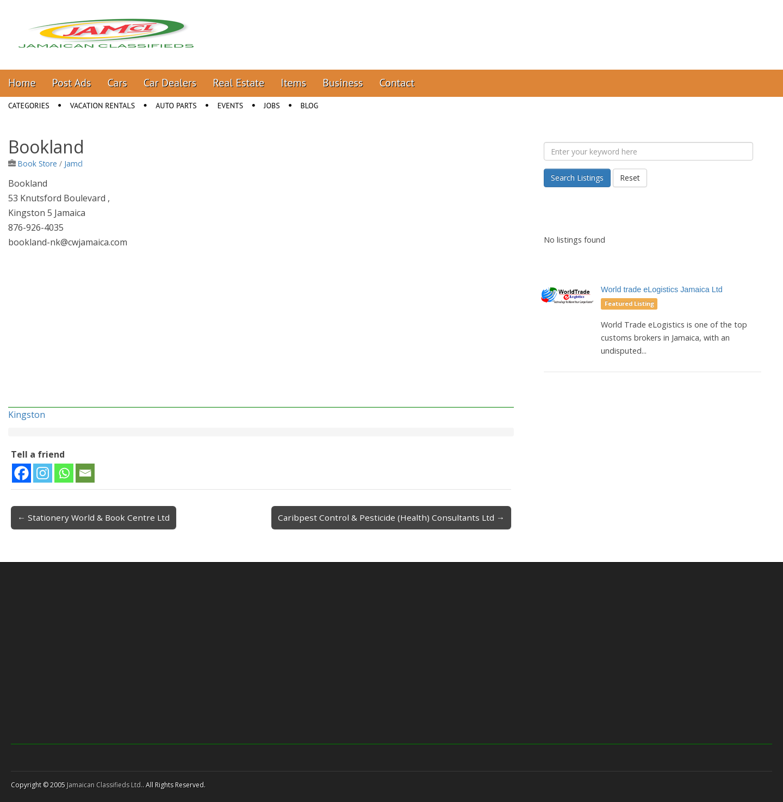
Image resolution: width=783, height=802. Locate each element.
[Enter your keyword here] (648, 151)
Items (293, 83)
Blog (310, 105)
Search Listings (577, 177)
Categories (28, 105)
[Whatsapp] (63, 473)
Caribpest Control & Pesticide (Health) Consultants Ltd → (391, 517)
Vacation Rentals (102, 105)
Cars (117, 83)
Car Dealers (170, 83)
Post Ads (71, 83)
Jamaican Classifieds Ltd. (104, 784)
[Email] (85, 473)
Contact (396, 83)
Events (230, 105)
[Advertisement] (261, 331)
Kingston (26, 415)
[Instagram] (42, 473)
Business (342, 83)
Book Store (37, 163)
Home (22, 83)
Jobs (271, 105)
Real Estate (238, 83)
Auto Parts (176, 105)
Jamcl (73, 163)
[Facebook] (21, 473)
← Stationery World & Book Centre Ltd (93, 517)
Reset (630, 177)
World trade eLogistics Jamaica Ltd (662, 289)
